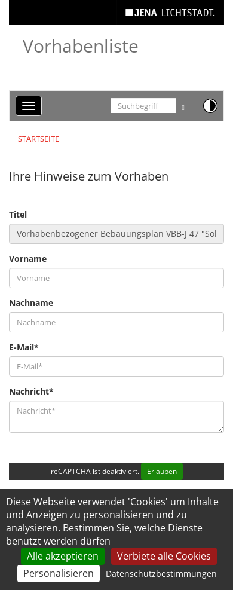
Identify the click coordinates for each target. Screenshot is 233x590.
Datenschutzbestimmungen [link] (161, 573)
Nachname (31, 302)
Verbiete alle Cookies (164, 556)
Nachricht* (31, 391)
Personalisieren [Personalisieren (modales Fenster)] (58, 573)
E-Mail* (24, 347)
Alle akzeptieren (63, 556)
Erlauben (162, 471)
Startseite (38, 138)
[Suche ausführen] (183, 105)
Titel (18, 214)
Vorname (28, 258)
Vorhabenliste (81, 45)
